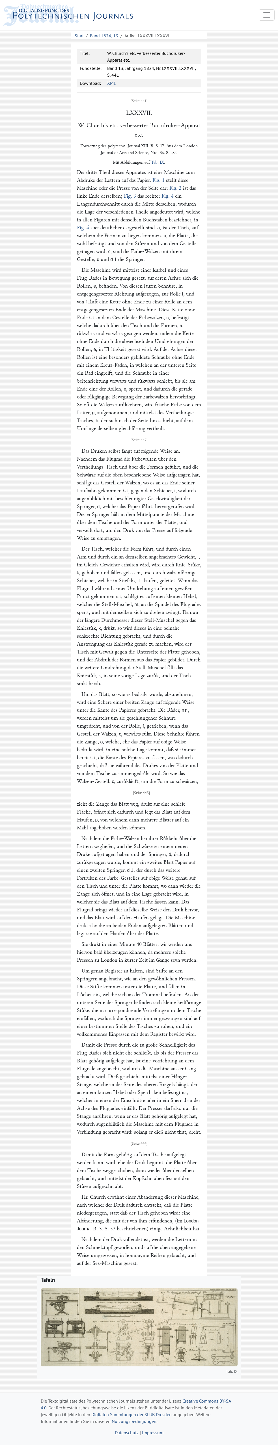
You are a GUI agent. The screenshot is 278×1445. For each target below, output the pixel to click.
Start (79, 35)
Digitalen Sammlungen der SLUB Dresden (131, 1414)
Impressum (152, 1432)
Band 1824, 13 (104, 35)
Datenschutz (127, 1432)
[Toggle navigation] (267, 15)
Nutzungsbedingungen (134, 1421)
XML (111, 83)
